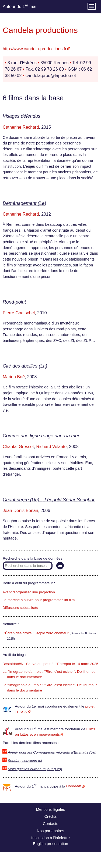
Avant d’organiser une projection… (30, 592)
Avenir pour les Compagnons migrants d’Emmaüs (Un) (52, 752)
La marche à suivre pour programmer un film (38, 600)
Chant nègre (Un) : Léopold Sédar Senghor (49, 499)
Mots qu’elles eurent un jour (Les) (35, 769)
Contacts (50, 824)
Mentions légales (50, 809)
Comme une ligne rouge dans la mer (41, 435)
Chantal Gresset (18, 446)
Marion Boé (14, 377)
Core (73, 786)
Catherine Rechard (21, 127)
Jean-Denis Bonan (20, 510)
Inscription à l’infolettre (50, 838)
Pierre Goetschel (19, 313)
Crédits (50, 816)
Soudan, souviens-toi (25, 761)
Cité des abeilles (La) (25, 366)
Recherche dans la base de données (32, 558)
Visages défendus (21, 116)
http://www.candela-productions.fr (35, 49)
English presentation (50, 844)
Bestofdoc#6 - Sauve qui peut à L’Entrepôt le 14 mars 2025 (50, 664)
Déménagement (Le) (24, 203)
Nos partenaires (50, 831)
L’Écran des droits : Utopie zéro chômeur (35, 633)
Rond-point (14, 302)
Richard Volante (51, 446)
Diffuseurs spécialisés (20, 608)
